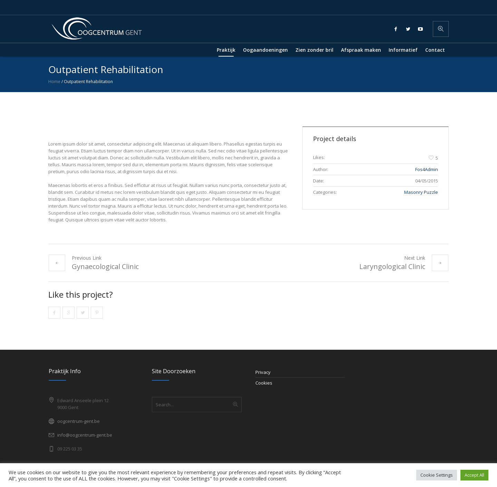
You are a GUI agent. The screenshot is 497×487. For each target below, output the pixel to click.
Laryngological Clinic (392, 266)
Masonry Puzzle (421, 192)
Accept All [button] (474, 475)
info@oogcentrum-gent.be (84, 435)
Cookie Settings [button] (436, 475)
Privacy (263, 372)
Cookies (263, 383)
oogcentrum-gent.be (78, 421)
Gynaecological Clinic (105, 266)
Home (54, 82)
